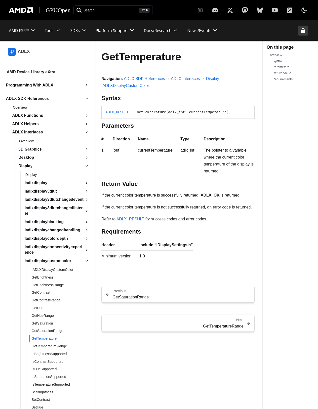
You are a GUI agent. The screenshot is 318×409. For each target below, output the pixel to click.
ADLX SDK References (144, 79)
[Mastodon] (245, 10)
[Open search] (113, 10)
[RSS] (290, 10)
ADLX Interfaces (185, 79)
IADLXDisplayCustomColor (125, 85)
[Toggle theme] (304, 10)
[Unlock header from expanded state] (303, 31)
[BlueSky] (260, 10)
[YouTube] (275, 10)
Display (212, 79)
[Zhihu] (200, 10)
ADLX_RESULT (117, 112)
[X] (215, 10)
